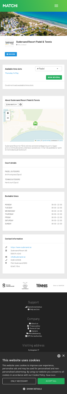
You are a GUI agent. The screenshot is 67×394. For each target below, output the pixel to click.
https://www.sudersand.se (21, 247)
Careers (33, 331)
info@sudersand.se (18, 257)
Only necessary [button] (19, 381)
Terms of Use (33, 328)
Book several (54, 77)
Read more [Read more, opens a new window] (50, 375)
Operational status (33, 307)
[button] (35, 123)
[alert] (33, 373)
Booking (11, 54)
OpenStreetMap (46, 140)
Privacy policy (33, 326)
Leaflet (37, 140)
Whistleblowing (33, 333)
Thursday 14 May (12, 73)
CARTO (61, 140)
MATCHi (10, 5)
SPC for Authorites (33, 336)
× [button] (63, 356)
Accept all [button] (51, 381)
